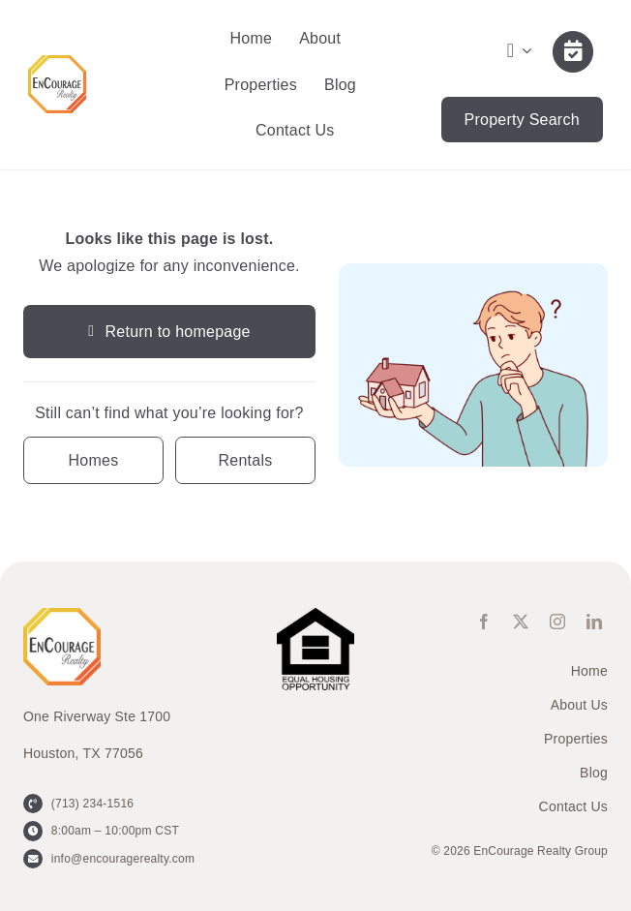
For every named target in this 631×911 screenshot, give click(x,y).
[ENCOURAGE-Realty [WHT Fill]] (57, 62)
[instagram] (557, 621)
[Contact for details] (93, 460)
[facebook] (483, 621)
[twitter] (520, 621)
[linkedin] (594, 621)
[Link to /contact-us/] (573, 51)
